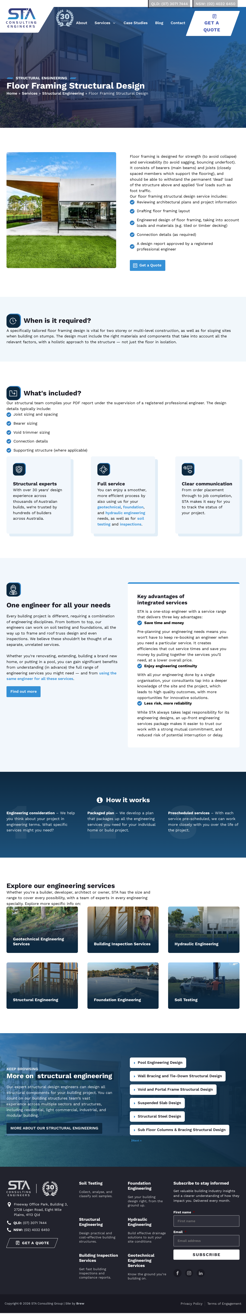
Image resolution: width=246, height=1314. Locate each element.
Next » (137, 1140)
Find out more (23, 691)
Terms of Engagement (224, 1304)
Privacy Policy (191, 1304)
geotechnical (109, 507)
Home (11, 93)
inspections (130, 524)
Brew (80, 1304)
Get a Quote (150, 265)
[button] (106, 23)
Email (179, 1232)
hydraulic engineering (125, 513)
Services (30, 93)
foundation (133, 507)
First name (184, 1212)
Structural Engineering (63, 93)
